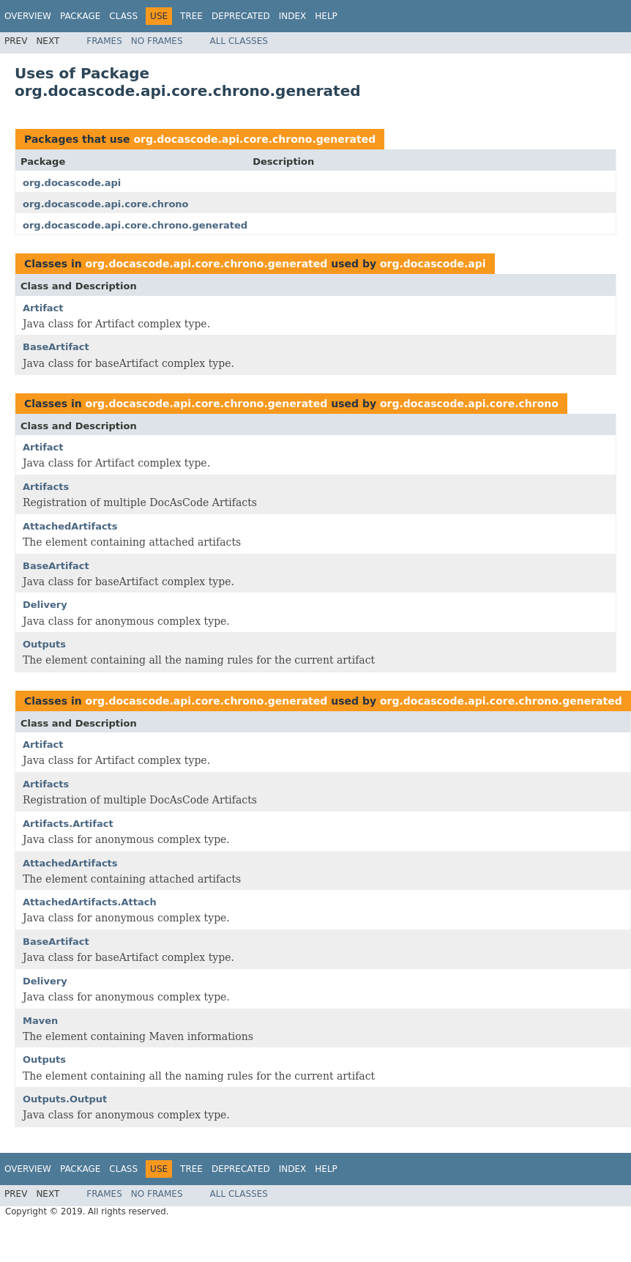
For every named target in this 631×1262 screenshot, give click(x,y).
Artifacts (46, 486)
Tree (191, 16)
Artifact (43, 307)
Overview (27, 16)
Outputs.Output (65, 1099)
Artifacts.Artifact (68, 823)
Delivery (45, 604)
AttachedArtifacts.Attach (90, 902)
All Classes (239, 41)
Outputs (44, 644)
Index (293, 16)
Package (80, 16)
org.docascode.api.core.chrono (106, 203)
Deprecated (241, 16)
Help (326, 16)
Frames (104, 41)
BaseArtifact (56, 346)
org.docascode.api (72, 182)
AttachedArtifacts (70, 526)
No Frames (157, 41)
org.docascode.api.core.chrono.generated (254, 139)
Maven (40, 1020)
